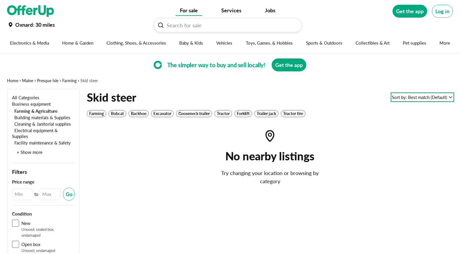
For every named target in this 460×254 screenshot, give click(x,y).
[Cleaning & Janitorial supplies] (41, 124)
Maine (27, 80)
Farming (69, 80)
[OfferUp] (30, 11)
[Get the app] (410, 11)
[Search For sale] (230, 25)
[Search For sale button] (160, 25)
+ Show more (30, 152)
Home (12, 80)
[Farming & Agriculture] (35, 111)
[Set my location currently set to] (31, 24)
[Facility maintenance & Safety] (41, 142)
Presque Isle (47, 80)
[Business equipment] (31, 104)
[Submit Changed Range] (69, 194)
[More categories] (445, 42)
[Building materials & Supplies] (41, 117)
